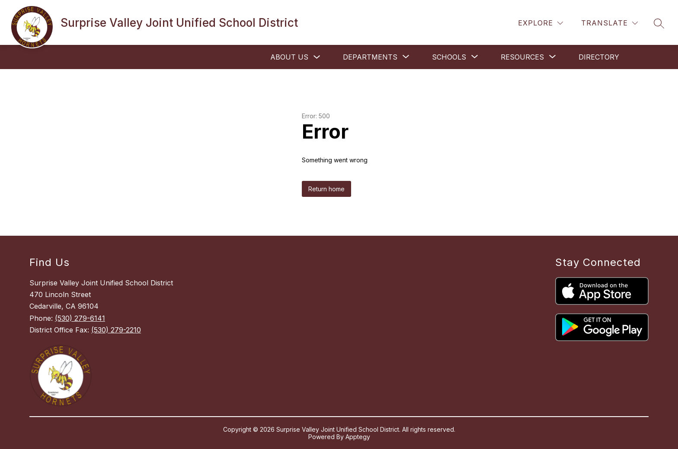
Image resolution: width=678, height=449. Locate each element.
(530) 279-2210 (116, 330)
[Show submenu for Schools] (449, 57)
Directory (599, 57)
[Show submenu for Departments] (370, 57)
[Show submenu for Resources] (522, 57)
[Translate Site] (609, 23)
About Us (289, 57)
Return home (326, 189)
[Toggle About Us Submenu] (317, 57)
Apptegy (357, 436)
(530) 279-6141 (80, 318)
